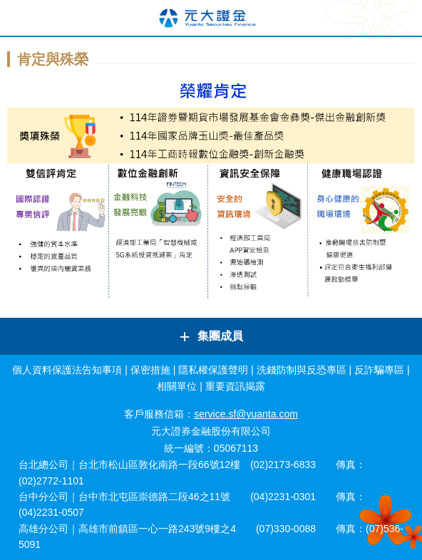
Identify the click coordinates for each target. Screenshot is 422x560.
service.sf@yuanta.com (246, 414)
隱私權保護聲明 (213, 370)
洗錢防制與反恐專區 (301, 370)
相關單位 (177, 386)
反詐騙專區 (379, 370)
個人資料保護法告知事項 (67, 370)
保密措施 (150, 370)
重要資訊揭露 (235, 386)
